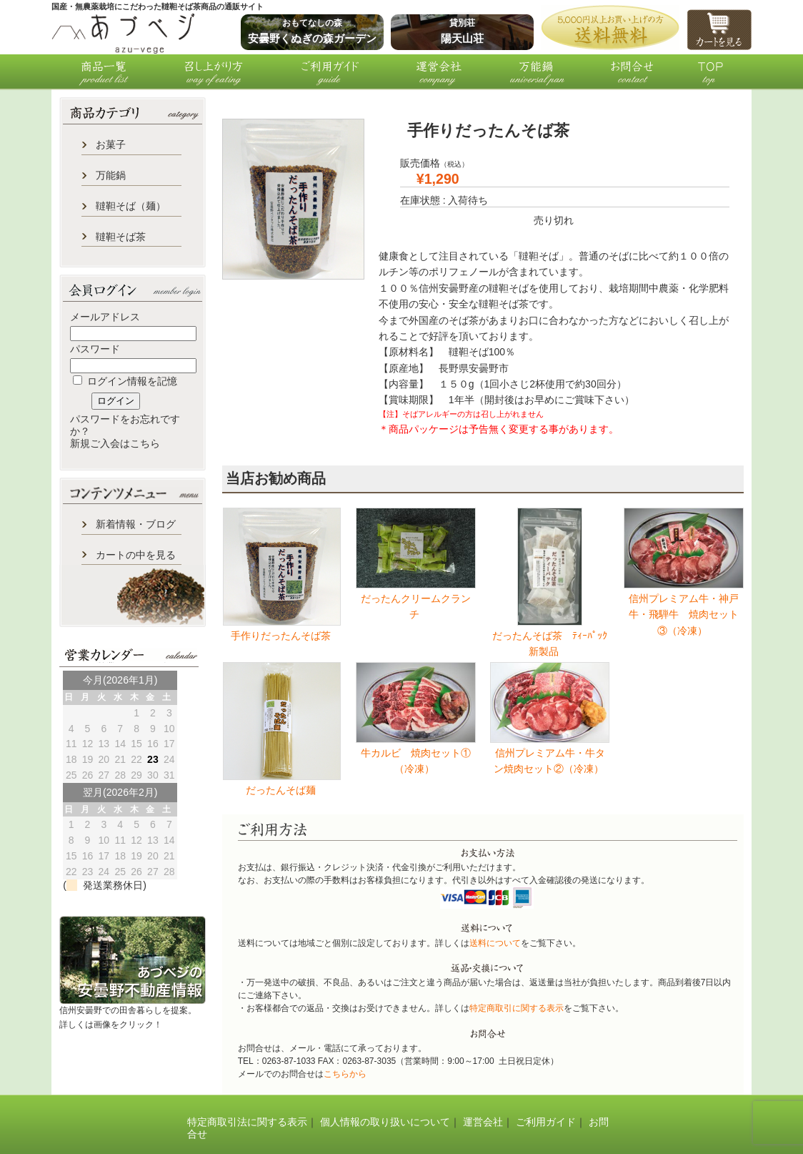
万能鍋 (111, 175)
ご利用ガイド (546, 1122)
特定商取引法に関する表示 (247, 1122)
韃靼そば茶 (121, 236)
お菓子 (111, 144)
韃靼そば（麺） (131, 206)
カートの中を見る (136, 555)
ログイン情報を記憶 (125, 381)
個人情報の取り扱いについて (385, 1122)
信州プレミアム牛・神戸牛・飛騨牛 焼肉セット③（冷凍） (684, 614)
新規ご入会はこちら (115, 443)
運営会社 (483, 1122)
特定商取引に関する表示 (516, 1008)
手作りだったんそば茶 (282, 635)
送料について (495, 943)
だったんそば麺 (282, 790)
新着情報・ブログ (136, 524)
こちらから (345, 1074)
